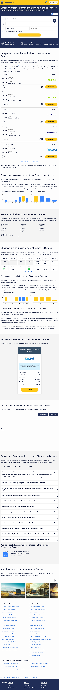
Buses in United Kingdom (13, 678)
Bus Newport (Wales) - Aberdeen (9, 642)
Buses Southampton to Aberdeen (9, 651)
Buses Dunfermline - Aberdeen (9, 618)
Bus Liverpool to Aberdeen (8, 637)
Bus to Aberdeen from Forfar (8, 626)
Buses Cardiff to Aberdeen (8, 613)
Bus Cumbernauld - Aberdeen (9, 615)
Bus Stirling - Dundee (34, 656)
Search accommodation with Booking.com (13, 31)
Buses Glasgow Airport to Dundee (37, 667)
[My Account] (46, 2)
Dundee (53, 415)
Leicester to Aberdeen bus (8, 634)
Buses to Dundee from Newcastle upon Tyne (40, 640)
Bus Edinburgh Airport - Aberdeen (10, 664)
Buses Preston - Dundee (35, 648)
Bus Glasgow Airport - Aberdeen (9, 667)
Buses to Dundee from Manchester (37, 637)
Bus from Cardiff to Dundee (36, 615)
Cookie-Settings (29, 688)
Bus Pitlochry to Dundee (35, 645)
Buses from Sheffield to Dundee (37, 651)
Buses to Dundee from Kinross (36, 629)
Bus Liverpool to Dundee (35, 634)
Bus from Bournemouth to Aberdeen (10, 607)
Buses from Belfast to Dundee (36, 607)
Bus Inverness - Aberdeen (8, 632)
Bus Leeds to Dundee (34, 632)
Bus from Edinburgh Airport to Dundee (38, 664)
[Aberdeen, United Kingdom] (31, 19)
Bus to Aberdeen (25, 678)
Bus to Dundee (33, 678)
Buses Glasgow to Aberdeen (8, 629)
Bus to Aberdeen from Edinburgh (9, 621)
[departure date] (17, 28)
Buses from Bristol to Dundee (36, 613)
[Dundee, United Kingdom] (31, 24)
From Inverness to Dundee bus (36, 626)
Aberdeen (43, 415)
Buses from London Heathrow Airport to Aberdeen (14, 670)
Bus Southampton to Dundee (36, 653)
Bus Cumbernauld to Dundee (36, 618)
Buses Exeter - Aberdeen (8, 623)
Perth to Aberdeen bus (7, 645)
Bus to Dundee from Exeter (36, 623)
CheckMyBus (3, 678)
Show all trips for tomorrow (29, 161)
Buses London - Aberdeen (8, 640)
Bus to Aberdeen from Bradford (9, 610)
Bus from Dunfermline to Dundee (37, 621)
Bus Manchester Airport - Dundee (37, 670)
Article (43, 688)
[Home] (7, 2)
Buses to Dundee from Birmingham (37, 610)
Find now (51, 87)
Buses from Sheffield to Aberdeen (10, 648)
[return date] (43, 28)
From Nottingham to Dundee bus (37, 642)
